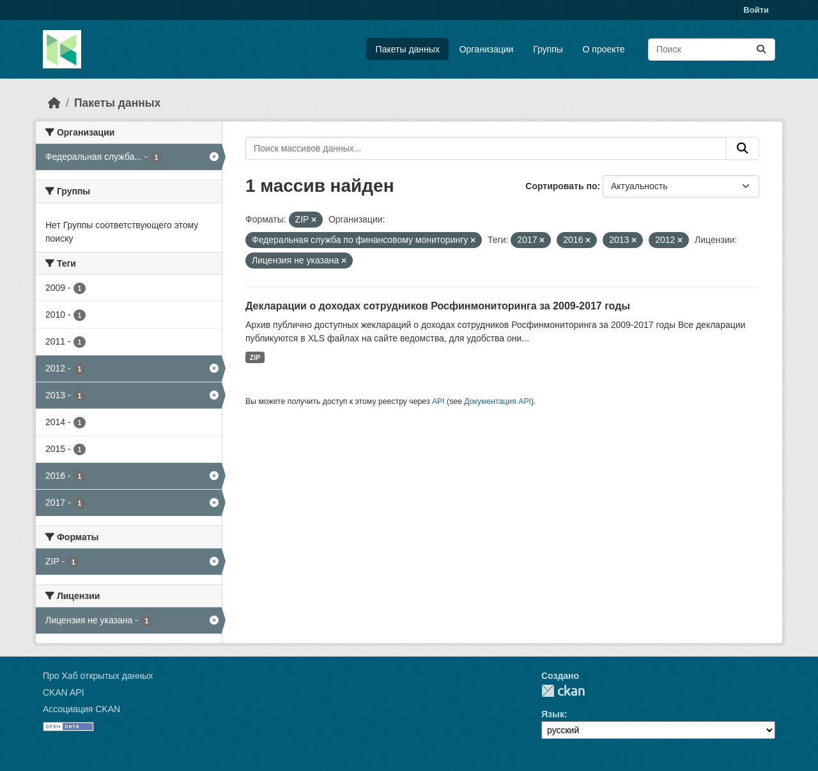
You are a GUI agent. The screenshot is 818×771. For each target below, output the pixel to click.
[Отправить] (761, 49)
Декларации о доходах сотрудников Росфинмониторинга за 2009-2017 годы (437, 305)
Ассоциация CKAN (81, 709)
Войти (756, 10)
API (438, 401)
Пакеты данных (408, 49)
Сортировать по (561, 186)
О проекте (604, 49)
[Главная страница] (54, 103)
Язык (552, 714)
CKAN (563, 690)
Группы (548, 49)
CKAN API (63, 692)
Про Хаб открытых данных (98, 676)
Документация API (497, 401)
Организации (486, 49)
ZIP (255, 357)
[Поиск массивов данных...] (711, 49)
